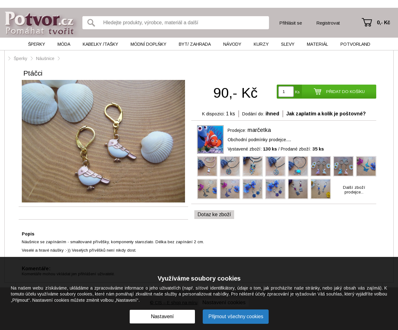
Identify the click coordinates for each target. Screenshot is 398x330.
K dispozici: (213, 113)
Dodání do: (253, 113)
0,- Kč (383, 22)
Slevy (287, 44)
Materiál (317, 44)
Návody (232, 44)
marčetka (259, 130)
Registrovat (328, 23)
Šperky (36, 44)
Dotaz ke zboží (214, 214)
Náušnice (45, 58)
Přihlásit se (290, 23)
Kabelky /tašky (100, 44)
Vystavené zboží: (252, 148)
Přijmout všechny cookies (235, 316)
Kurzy (261, 44)
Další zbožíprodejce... (354, 189)
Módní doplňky (148, 44)
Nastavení (162, 316)
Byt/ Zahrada (195, 44)
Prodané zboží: (302, 148)
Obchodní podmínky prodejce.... (259, 139)
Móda (64, 44)
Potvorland (355, 44)
